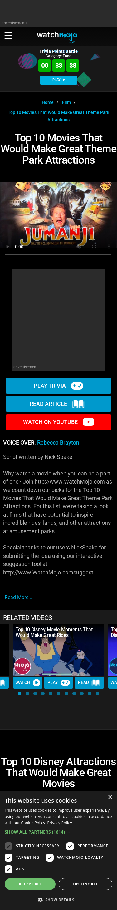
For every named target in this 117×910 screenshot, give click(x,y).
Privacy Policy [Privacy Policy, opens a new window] (59, 822)
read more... (18, 597)
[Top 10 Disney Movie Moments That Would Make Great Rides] (58, 650)
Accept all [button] (30, 884)
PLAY (58, 80)
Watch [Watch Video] (27, 682)
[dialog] (58, 850)
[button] (19, 693)
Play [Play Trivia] (58, 682)
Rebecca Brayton (58, 443)
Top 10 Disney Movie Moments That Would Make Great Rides (54, 632)
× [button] (110, 797)
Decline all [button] (85, 884)
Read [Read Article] (89, 683)
